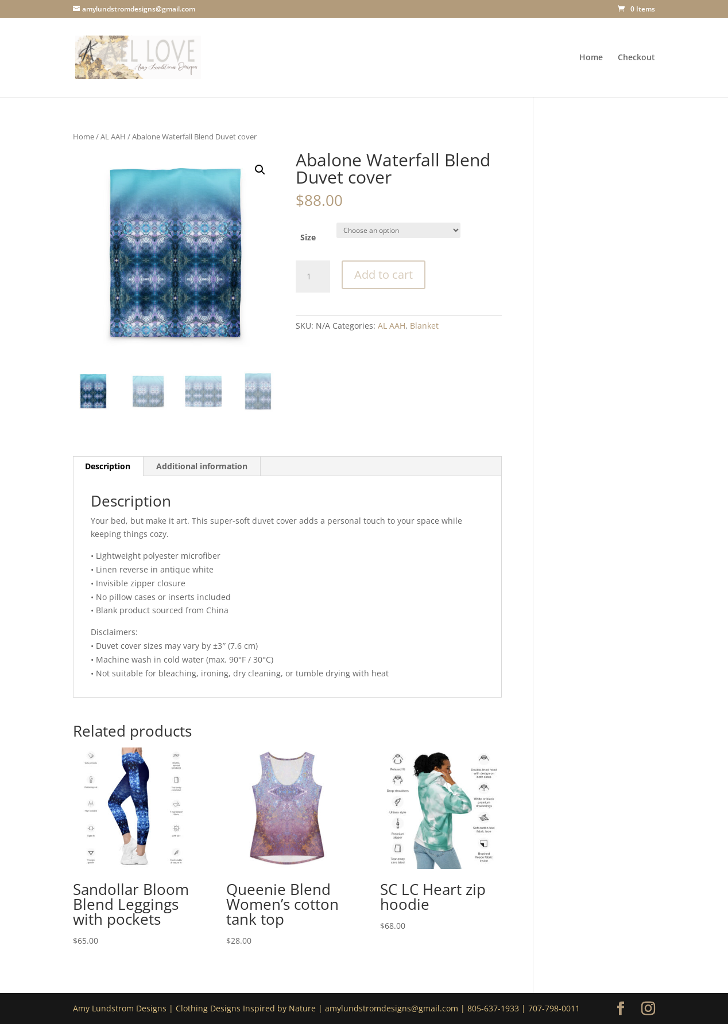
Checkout (636, 58)
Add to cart (383, 274)
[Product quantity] (313, 276)
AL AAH (113, 136)
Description (107, 466)
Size (308, 237)
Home (591, 58)
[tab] (108, 466)
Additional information (201, 466)
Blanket (424, 325)
